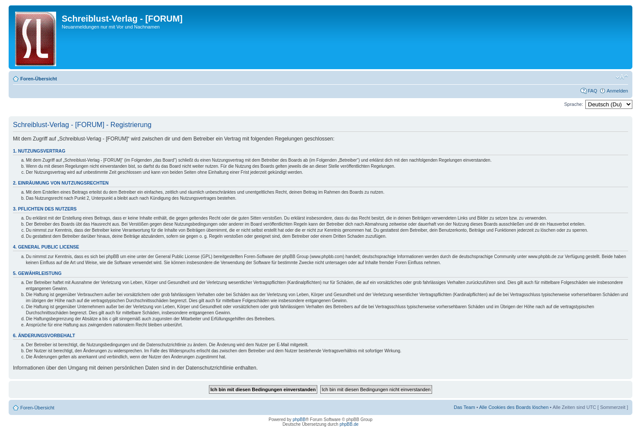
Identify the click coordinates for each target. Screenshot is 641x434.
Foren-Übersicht (38, 78)
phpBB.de (349, 424)
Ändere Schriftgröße (622, 77)
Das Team (464, 407)
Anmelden (617, 90)
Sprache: (573, 104)
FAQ (592, 90)
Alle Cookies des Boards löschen (514, 407)
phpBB (299, 419)
